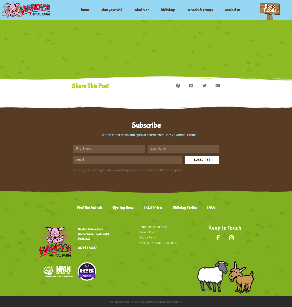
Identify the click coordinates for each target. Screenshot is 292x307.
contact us (232, 10)
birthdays (168, 10)
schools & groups (200, 10)
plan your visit (111, 10)
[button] (177, 85)
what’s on (141, 10)
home (85, 10)
